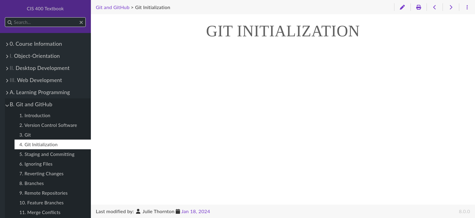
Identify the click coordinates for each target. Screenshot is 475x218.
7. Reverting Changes (41, 173)
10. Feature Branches (41, 202)
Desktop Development (40, 68)
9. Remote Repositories (43, 193)
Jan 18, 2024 (195, 211)
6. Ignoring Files (35, 164)
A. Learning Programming (40, 92)
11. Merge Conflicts (40, 212)
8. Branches (31, 183)
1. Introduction (34, 115)
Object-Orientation (35, 56)
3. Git (25, 134)
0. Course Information (36, 44)
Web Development (36, 80)
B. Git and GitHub (31, 104)
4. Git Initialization (38, 144)
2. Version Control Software (48, 125)
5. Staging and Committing (47, 154)
